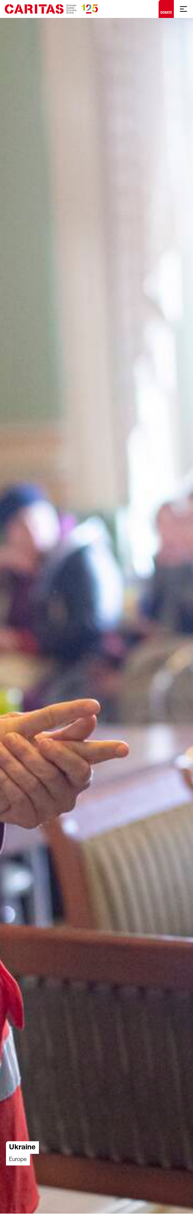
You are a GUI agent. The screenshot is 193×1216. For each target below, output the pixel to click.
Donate (166, 8)
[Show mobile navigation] (183, 9)
